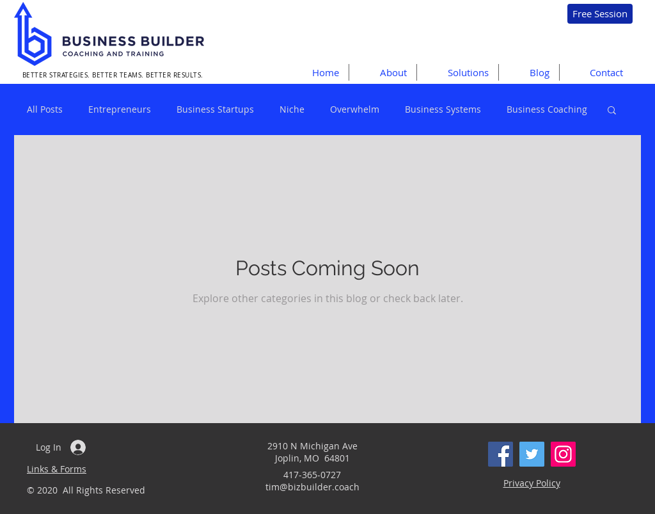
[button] (457, 72)
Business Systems (443, 109)
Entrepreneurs (119, 109)
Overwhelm (354, 109)
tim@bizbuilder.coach (312, 487)
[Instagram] (563, 454)
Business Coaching (547, 109)
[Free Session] (600, 14)
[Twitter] (531, 454)
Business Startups (215, 109)
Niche (292, 109)
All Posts (45, 109)
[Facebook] (500, 454)
